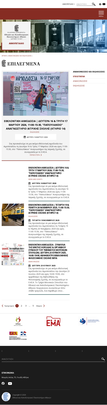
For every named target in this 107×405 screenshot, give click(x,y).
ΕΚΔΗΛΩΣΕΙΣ (79, 85)
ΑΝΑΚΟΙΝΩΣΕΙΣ (80, 81)
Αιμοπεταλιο (68, 4)
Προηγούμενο (9, 306)
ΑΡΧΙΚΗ (4, 56)
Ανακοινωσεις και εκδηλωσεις (19, 56)
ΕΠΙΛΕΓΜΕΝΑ (79, 76)
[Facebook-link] (100, 4)
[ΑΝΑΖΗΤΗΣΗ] (86, 4)
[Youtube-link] (104, 4)
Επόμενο (44, 306)
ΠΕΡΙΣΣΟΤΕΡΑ (36, 155)
